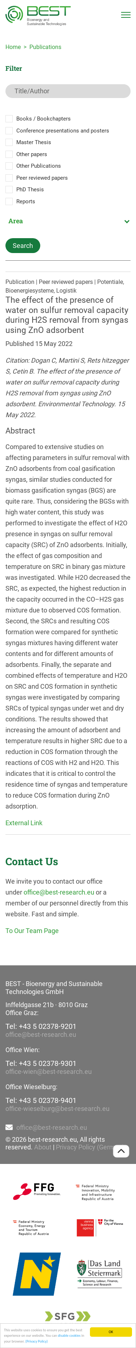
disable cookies (69, 1335)
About (42, 1147)
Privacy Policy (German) (90, 1147)
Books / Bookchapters (43, 118)
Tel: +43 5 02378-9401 (41, 1100)
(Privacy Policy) (36, 1341)
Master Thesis (33, 142)
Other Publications (38, 166)
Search (23, 245)
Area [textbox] (15, 220)
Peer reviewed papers (42, 178)
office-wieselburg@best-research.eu (57, 1108)
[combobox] (68, 220)
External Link (23, 823)
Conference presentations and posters (62, 130)
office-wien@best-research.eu (48, 1071)
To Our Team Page (32, 930)
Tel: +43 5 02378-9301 (41, 1063)
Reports (25, 201)
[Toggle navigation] (126, 15)
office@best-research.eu (59, 892)
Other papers (31, 154)
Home (13, 47)
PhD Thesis (30, 189)
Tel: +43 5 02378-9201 (41, 1026)
